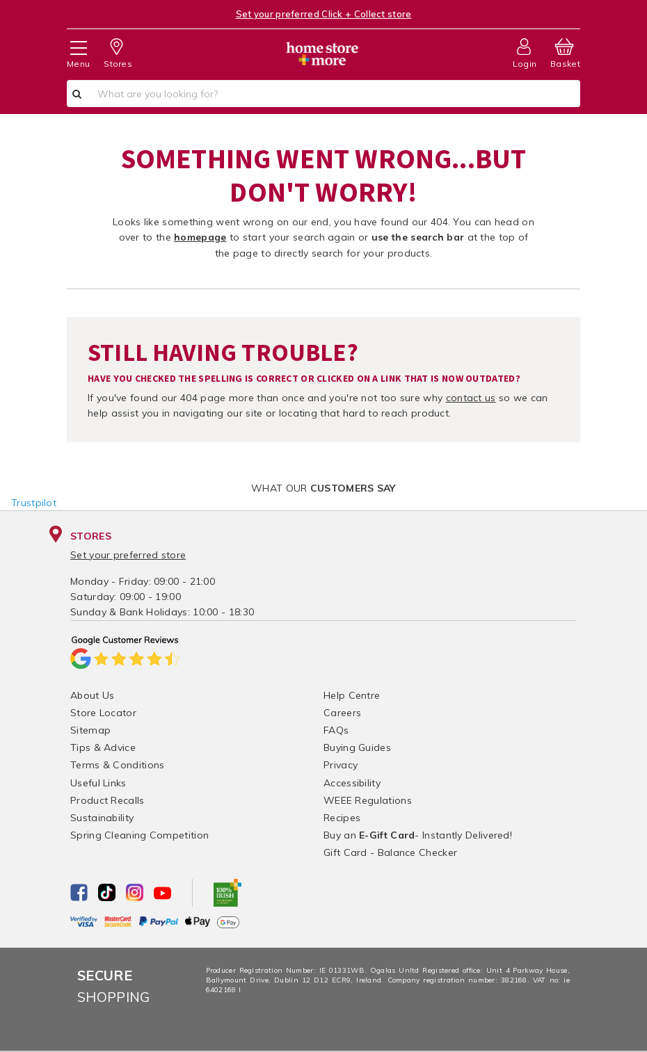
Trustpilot (33, 502)
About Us (92, 695)
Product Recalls (107, 800)
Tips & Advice (103, 747)
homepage (200, 237)
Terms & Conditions (117, 765)
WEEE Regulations (368, 800)
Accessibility (352, 783)
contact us (471, 397)
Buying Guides (357, 747)
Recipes (342, 817)
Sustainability (102, 817)
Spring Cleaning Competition (139, 835)
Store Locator (103, 712)
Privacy (341, 765)
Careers (342, 712)
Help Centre (352, 695)
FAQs (336, 730)
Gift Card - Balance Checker (390, 852)
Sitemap (90, 730)
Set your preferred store (128, 555)
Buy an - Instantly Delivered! (418, 835)
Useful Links (98, 783)
